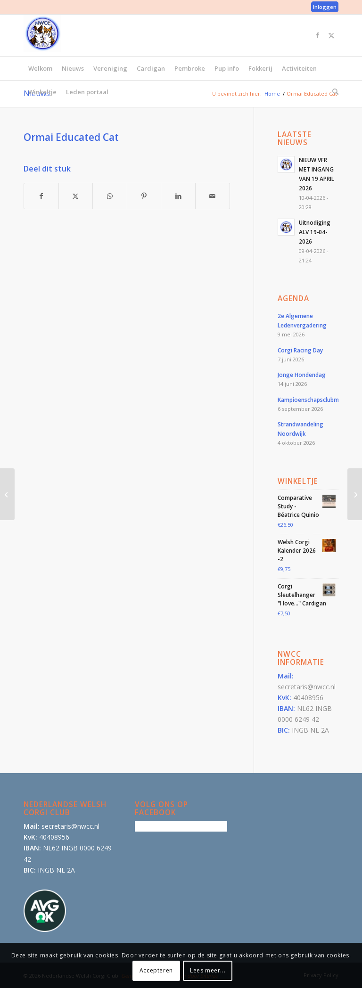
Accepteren (156, 970)
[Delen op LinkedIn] (178, 196)
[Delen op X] (76, 196)
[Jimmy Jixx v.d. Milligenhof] (354, 494)
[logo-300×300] (42, 33)
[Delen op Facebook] (41, 196)
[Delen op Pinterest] (144, 196)
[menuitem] (322, 7)
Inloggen (325, 6)
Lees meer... (207, 970)
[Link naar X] (331, 35)
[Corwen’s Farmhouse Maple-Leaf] (7, 494)
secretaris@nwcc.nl (307, 686)
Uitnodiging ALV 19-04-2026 (314, 232)
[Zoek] (333, 92)
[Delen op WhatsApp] (110, 196)
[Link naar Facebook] (317, 35)
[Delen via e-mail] (213, 196)
